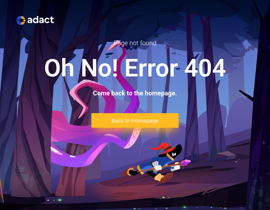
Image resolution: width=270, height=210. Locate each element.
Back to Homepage (135, 121)
